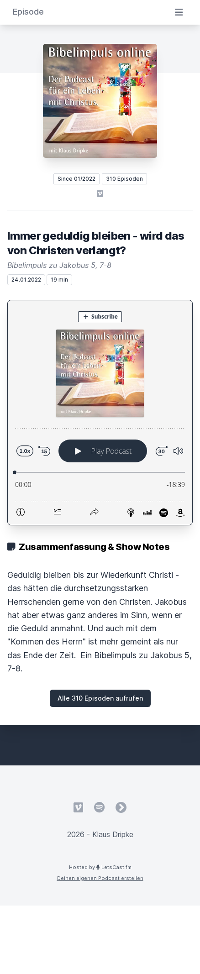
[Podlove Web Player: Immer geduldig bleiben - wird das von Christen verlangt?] (100, 412)
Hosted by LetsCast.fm (100, 867)
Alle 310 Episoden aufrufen (100, 698)
